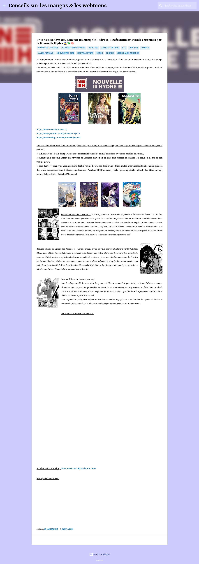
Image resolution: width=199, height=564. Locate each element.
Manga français (45, 53)
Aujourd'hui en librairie (73, 48)
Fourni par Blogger (99, 554)
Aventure (93, 48)
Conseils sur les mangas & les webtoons (58, 5)
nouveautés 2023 (65, 53)
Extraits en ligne (110, 48)
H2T (124, 48)
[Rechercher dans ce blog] (180, 5)
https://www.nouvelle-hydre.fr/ (52, 129)
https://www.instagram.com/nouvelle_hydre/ (59, 137)
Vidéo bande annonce (128, 53)
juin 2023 (133, 48)
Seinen (100, 53)
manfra (145, 48)
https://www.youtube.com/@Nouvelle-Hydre (58, 133)
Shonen (110, 53)
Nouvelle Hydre (85, 53)
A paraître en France (48, 48)
